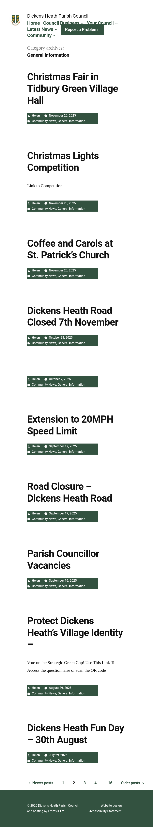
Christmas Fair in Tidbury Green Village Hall (72, 88)
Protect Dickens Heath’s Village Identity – (75, 632)
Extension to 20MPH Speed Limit (70, 425)
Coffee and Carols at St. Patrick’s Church (70, 249)
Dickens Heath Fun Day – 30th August (75, 733)
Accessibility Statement (105, 811)
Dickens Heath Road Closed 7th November (72, 316)
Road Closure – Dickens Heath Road (69, 492)
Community (39, 35)
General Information (71, 121)
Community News (44, 121)
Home (33, 23)
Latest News (40, 29)
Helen (36, 115)
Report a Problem (81, 29)
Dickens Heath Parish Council (57, 16)
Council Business (61, 23)
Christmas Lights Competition (63, 161)
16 (110, 783)
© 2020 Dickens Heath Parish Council (53, 805)
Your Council (100, 23)
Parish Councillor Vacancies (63, 559)
